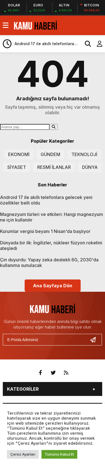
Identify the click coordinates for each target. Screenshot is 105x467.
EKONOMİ (18, 154)
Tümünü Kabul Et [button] (59, 454)
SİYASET (16, 167)
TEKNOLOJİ (84, 154)
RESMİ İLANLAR (54, 167)
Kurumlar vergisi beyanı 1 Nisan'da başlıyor (45, 231)
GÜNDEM (50, 154)
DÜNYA (90, 167)
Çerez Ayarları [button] (22, 454)
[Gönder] (95, 340)
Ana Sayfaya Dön (52, 285)
